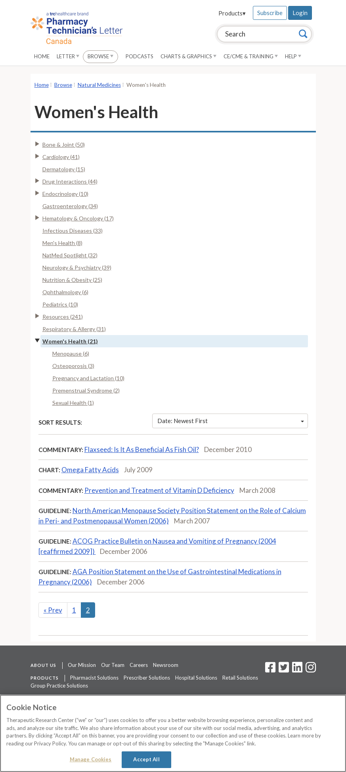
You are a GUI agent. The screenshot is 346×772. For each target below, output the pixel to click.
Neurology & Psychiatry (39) (76, 267)
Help (293, 56)
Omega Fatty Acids (90, 469)
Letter (68, 56)
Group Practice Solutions (59, 685)
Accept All (146, 759)
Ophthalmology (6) (65, 292)
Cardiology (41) (61, 156)
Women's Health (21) (70, 341)
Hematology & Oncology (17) (78, 218)
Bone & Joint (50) (63, 144)
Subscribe (270, 12)
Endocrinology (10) (65, 193)
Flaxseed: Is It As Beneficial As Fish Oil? (141, 449)
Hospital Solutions (196, 677)
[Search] (303, 34)
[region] (173, 733)
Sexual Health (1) (73, 402)
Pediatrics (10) (60, 304)
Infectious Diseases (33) (72, 230)
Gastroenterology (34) (70, 206)
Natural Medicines (99, 85)
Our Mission (82, 665)
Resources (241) (62, 316)
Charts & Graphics (188, 56)
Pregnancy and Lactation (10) (88, 378)
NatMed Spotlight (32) (69, 255)
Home (42, 56)
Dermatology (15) (63, 169)
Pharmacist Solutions (94, 677)
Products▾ (232, 13)
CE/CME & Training (251, 56)
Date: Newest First (230, 420)
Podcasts (139, 56)
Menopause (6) (70, 353)
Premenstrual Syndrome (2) (86, 390)
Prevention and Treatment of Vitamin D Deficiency (159, 490)
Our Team (112, 665)
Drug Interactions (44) (69, 181)
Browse (100, 56)
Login (300, 12)
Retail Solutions (240, 677)
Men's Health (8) (62, 242)
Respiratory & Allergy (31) (74, 329)
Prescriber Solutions (147, 677)
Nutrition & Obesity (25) (72, 279)
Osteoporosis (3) (73, 365)
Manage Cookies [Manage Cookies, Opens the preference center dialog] (91, 759)
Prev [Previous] (53, 610)
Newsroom (165, 665)
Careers (139, 665)
